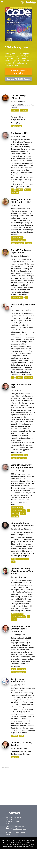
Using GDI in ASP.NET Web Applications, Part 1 (23, 466)
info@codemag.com (19, 829)
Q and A (14, 736)
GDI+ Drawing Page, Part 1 (23, 305)
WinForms (15, 192)
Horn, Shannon (20, 577)
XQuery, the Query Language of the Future (22, 524)
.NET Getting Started (18, 240)
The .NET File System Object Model (21, 251)
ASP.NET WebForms (18, 510)
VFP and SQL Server (18, 672)
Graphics (19, 190)
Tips (21, 736)
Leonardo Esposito (21, 256)
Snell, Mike (29, 310)
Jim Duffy (17, 205)
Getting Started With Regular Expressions (21, 200)
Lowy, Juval (18, 390)
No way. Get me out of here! (24, 846)
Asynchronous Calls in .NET (21, 385)
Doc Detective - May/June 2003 (18, 680)
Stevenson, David (21, 748)
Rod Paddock (19, 101)
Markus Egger (19, 136)
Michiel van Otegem (22, 529)
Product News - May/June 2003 (18, 118)
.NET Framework (17, 237)
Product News (16, 126)
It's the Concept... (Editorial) (19, 96)
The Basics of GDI (19, 133)
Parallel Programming (19, 458)
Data (13, 669)
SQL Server (21, 669)
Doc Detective (19, 685)
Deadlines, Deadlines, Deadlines (21, 743)
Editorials (15, 110)
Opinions (24, 110)
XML (13, 562)
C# (13, 190)
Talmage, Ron (19, 634)
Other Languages (17, 243)
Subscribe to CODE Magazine (18, 71)
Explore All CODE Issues (18, 79)
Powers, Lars (19, 310)
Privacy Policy (27, 842)
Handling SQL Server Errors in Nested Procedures (21, 629)
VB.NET (27, 190)
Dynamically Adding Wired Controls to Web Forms (22, 571)
